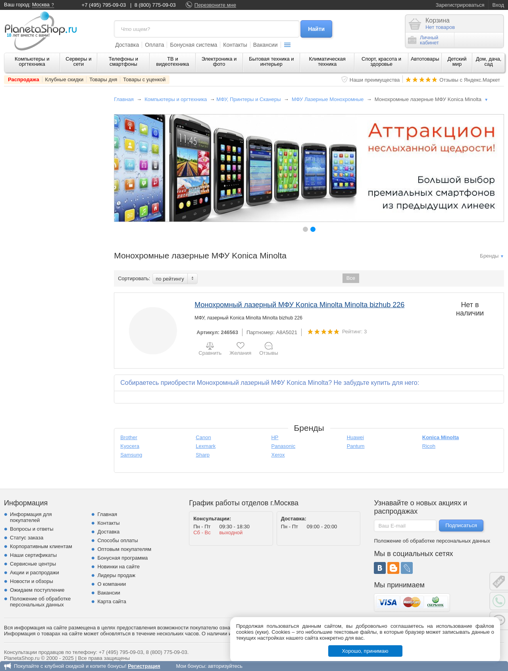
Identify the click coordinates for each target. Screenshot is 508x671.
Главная (123, 99)
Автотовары (425, 59)
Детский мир (456, 61)
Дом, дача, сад (489, 61)
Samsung (131, 455)
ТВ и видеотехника (172, 61)
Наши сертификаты (33, 555)
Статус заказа (26, 538)
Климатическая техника (327, 61)
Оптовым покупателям (124, 549)
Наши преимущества (375, 80)
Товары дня (103, 79)
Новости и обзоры (31, 581)
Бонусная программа (122, 558)
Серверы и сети (78, 61)
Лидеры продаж (116, 575)
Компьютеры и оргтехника (32, 61)
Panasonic (283, 446)
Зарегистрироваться (460, 5)
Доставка (127, 45)
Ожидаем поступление (37, 590)
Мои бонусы (190, 666)
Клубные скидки (64, 79)
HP (274, 437)
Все (350, 278)
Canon (203, 437)
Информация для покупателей (31, 517)
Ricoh (428, 446)
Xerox (278, 455)
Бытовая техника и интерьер (271, 61)
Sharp (203, 455)
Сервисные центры (33, 564)
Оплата (154, 45)
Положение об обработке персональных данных (40, 602)
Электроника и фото (219, 61)
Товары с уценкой (144, 79)
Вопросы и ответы (31, 529)
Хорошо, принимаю (365, 651)
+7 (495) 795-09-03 (104, 5)
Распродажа (23, 79)
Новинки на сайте (118, 567)
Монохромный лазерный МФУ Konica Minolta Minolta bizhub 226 (299, 305)
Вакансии (265, 45)
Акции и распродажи (34, 572)
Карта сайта (111, 601)
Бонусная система (193, 45)
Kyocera (129, 446)
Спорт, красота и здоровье (381, 61)
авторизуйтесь (225, 666)
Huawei (355, 437)
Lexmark (206, 446)
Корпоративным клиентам (41, 546)
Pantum (356, 446)
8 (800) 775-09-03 (155, 5)
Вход (498, 5)
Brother (128, 437)
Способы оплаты (117, 540)
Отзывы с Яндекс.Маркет (469, 80)
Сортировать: (134, 278)
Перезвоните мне (215, 5)
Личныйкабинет (423, 40)
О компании (111, 584)
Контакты (235, 45)
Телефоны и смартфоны (123, 61)
